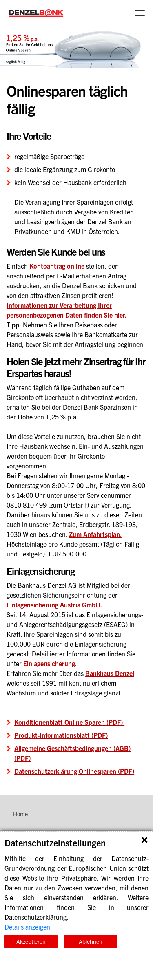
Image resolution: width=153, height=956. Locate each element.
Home (20, 813)
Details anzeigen (27, 927)
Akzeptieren (31, 941)
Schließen (144, 840)
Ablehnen (90, 941)
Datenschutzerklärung (35, 917)
